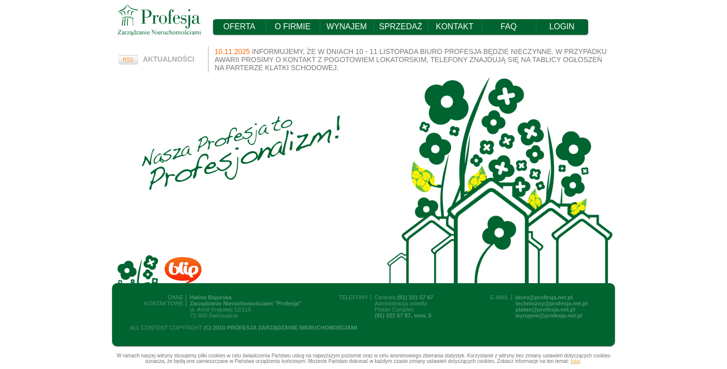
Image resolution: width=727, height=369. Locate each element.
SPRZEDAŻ (400, 26)
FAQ (508, 26)
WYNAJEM (347, 26)
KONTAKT (454, 26)
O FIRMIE (292, 26)
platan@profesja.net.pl (545, 309)
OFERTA (239, 26)
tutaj (575, 361)
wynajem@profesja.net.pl (548, 315)
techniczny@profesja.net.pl (551, 303)
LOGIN (562, 26)
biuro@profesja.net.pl (544, 297)
